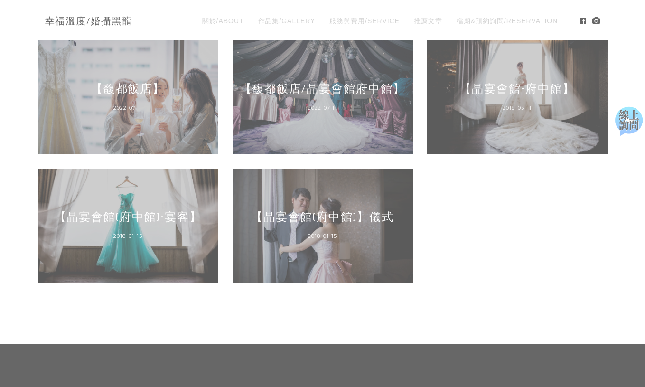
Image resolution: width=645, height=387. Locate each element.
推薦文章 (428, 21)
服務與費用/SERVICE (364, 21)
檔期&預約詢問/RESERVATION (507, 21)
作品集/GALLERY (287, 21)
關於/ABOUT (223, 21)
